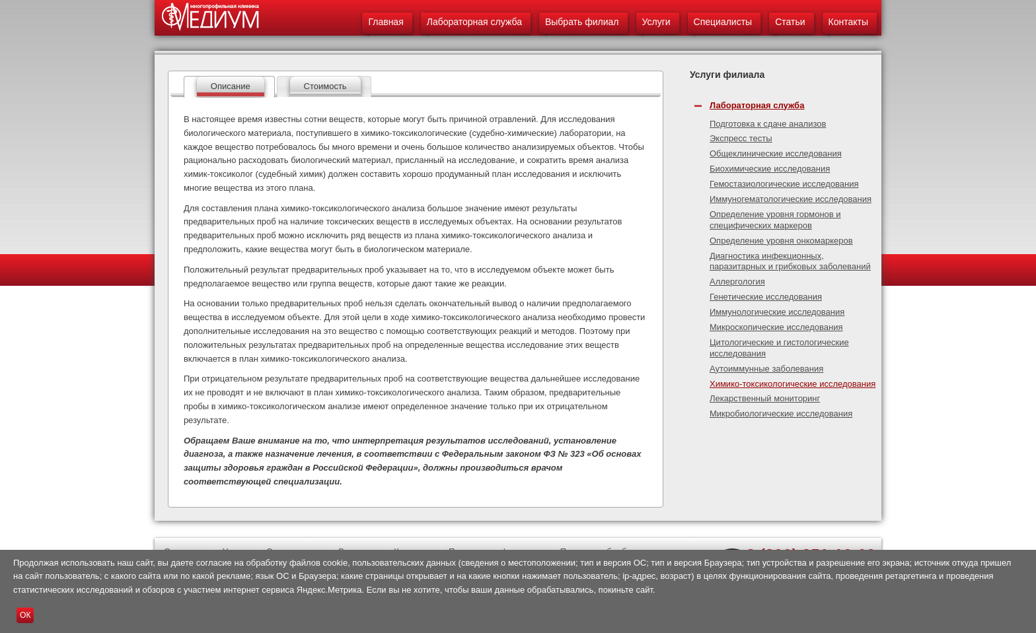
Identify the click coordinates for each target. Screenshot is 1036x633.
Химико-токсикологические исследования (792, 384)
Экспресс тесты (741, 138)
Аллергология (737, 281)
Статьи (790, 22)
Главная (385, 22)
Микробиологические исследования (781, 413)
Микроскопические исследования (776, 327)
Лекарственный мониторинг (765, 398)
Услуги (656, 22)
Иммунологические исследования (777, 312)
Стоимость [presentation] (325, 86)
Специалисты (723, 22)
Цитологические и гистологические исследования (779, 347)
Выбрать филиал (582, 22)
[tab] (229, 87)
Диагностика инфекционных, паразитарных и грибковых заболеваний (790, 261)
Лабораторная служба (474, 22)
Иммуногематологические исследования (790, 199)
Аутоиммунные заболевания (766, 369)
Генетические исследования (766, 297)
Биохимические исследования (770, 169)
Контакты (848, 22)
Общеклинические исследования (776, 153)
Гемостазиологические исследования (784, 184)
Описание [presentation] (230, 86)
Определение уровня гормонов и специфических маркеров (775, 219)
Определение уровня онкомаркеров (781, 241)
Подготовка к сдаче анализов (768, 124)
